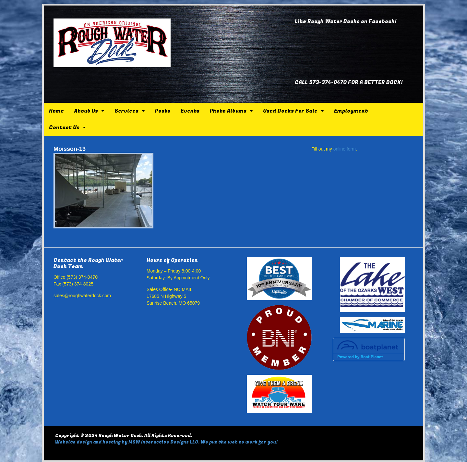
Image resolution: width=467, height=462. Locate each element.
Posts (162, 111)
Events (190, 111)
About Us (86, 111)
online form (344, 149)
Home (56, 111)
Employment (351, 111)
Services (126, 111)
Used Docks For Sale (290, 111)
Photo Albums (228, 111)
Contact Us (64, 127)
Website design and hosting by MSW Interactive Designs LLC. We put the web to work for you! (166, 442)
